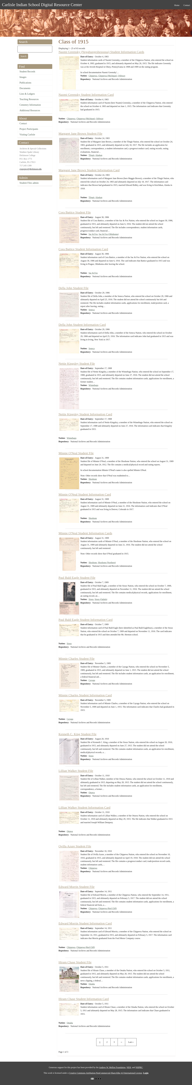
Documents (24, 88)
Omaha (92, 984)
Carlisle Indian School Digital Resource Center (42, 4)
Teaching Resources (29, 99)
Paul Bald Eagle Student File (77, 577)
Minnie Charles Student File (77, 658)
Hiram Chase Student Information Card (84, 999)
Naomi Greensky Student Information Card (86, 94)
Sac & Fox (93, 234)
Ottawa (92, 792)
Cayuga (92, 680)
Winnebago (93, 385)
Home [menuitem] (176, 5)
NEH (129, 1067)
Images (22, 77)
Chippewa (93, 76)
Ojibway (121, 76)
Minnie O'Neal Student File (76, 453)
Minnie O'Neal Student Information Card (85, 494)
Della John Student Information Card (82, 324)
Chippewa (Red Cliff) (107, 908)
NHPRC (139, 1067)
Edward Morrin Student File (77, 886)
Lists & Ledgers (27, 94)
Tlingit (91, 155)
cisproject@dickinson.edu (30, 169)
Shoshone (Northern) (107, 562)
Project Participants (28, 129)
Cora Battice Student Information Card (83, 249)
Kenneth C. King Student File (78, 734)
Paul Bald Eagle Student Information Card (86, 619)
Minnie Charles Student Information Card (85, 695)
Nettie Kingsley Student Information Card (85, 414)
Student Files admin (29, 183)
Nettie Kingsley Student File (77, 363)
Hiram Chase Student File (75, 962)
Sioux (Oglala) (101, 599)
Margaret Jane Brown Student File (80, 133)
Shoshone (93, 479)
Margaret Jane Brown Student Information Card (89, 170)
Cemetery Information (30, 105)
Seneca (92, 310)
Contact (23, 123)
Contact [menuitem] (186, 5)
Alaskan (98, 155)
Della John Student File (74, 288)
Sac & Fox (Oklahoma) (109, 234)
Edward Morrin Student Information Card (85, 923)
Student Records (27, 71)
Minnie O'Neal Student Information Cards (85, 533)
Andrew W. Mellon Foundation (112, 1067)
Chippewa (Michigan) (107, 76)
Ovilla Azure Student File (75, 846)
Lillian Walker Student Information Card (84, 807)
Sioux (91, 599)
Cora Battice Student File (75, 212)
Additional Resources (29, 110)
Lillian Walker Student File (76, 770)
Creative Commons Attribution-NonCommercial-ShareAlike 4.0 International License (105, 1073)
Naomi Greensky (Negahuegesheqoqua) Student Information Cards (101, 52)
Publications (25, 82)
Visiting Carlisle (27, 134)
